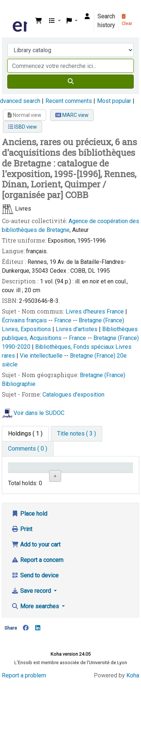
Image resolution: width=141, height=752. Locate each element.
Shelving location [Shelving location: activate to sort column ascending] (85, 474)
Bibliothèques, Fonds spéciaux (75, 346)
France (116, 311)
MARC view (72, 115)
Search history (106, 21)
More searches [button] (35, 676)
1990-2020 (17, 346)
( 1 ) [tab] (25, 433)
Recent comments (68, 100)
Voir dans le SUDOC (39, 412)
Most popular (114, 100)
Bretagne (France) (101, 320)
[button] (38, 21)
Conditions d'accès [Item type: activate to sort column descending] (25, 474)
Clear (127, 20)
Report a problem (24, 745)
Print (21, 598)
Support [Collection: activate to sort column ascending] (53, 478)
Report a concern (37, 629)
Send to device (35, 645)
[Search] (70, 82)
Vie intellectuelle (42, 355)
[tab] (76, 433)
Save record (31, 660)
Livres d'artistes (77, 329)
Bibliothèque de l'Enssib (13, 10)
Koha (132, 745)
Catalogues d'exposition (73, 394)
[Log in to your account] (87, 16)
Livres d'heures (86, 311)
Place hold (29, 583)
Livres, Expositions (27, 329)
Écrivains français (25, 320)
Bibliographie (19, 383)
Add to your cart (35, 614)
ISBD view (22, 127)
